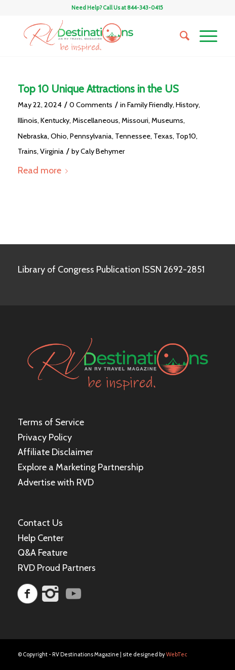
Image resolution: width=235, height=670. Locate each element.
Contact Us (40, 522)
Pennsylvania (91, 136)
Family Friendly (150, 104)
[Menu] (203, 36)
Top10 (186, 136)
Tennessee (132, 136)
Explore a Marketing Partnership (80, 467)
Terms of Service (51, 422)
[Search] (179, 36)
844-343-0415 (145, 7)
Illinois (27, 120)
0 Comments (90, 104)
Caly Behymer (103, 151)
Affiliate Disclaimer (55, 452)
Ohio (59, 136)
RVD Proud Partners (57, 567)
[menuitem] (179, 36)
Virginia (52, 151)
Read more (45, 170)
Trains (27, 151)
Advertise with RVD (56, 482)
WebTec (176, 654)
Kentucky (55, 120)
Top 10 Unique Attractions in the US (98, 88)
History (187, 104)
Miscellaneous (95, 120)
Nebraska (33, 136)
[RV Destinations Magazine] (98, 36)
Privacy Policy (45, 437)
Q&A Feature (42, 552)
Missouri (135, 120)
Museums (167, 120)
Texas (163, 136)
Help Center (41, 538)
